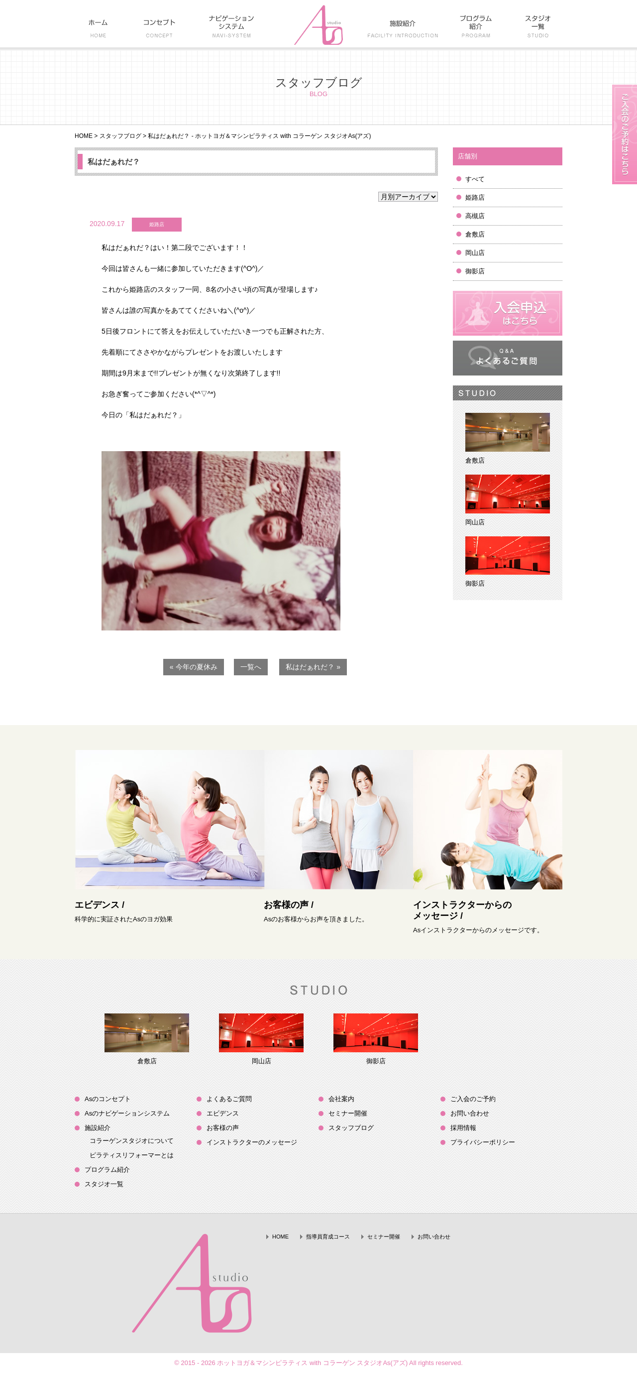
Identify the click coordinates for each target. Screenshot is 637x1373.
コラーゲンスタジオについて (132, 1140)
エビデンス (223, 1113)
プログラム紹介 (107, 1169)
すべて (475, 179)
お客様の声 (223, 1127)
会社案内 (341, 1099)
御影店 (475, 271)
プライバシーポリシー (482, 1142)
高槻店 (475, 216)
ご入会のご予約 (473, 1099)
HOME (84, 135)
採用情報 (463, 1127)
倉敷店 (475, 234)
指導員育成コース (328, 1237)
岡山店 (475, 252)
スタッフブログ (120, 135)
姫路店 (475, 197)
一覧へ (250, 667)
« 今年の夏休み (193, 667)
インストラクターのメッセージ (252, 1142)
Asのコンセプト (108, 1099)
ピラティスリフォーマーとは (132, 1155)
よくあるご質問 (229, 1099)
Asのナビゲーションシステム (127, 1113)
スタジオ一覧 (104, 1184)
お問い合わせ (469, 1113)
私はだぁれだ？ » (313, 667)
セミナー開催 (347, 1113)
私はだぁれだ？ (114, 161)
